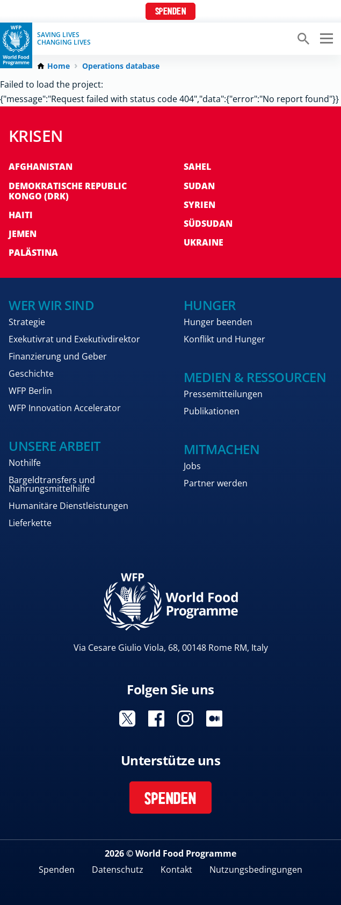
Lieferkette (30, 523)
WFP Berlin (30, 391)
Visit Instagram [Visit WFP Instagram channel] (185, 718)
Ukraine (203, 242)
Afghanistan (40, 167)
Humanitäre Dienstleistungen (68, 506)
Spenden (170, 12)
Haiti (21, 215)
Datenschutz (117, 869)
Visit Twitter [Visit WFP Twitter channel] (127, 718)
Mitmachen (222, 449)
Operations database (120, 66)
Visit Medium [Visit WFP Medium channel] (214, 718)
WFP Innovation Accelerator (65, 408)
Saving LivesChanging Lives (64, 38)
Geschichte (31, 373)
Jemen (23, 234)
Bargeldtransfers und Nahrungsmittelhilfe (52, 484)
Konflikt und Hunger (224, 339)
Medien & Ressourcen (255, 377)
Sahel (197, 167)
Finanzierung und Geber (58, 356)
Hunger (210, 305)
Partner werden (216, 483)
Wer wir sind (51, 305)
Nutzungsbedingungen (255, 869)
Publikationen (212, 411)
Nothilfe (25, 463)
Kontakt (176, 869)
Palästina (33, 252)
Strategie (27, 322)
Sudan (199, 186)
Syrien (199, 205)
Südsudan (208, 223)
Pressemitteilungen (223, 394)
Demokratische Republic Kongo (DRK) (68, 191)
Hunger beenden (218, 322)
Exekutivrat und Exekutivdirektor (74, 339)
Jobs (192, 466)
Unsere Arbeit (55, 446)
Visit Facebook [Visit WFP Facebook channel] (156, 718)
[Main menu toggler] (325, 39)
